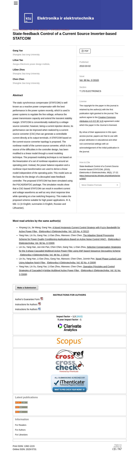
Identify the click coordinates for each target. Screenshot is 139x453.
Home (15, 30)
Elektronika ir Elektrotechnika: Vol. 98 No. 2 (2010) (44, 255)
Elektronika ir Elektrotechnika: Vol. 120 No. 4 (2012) (64, 231)
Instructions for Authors (26, 304)
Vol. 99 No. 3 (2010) (38, 30)
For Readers (20, 425)
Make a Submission (26, 287)
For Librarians (21, 434)
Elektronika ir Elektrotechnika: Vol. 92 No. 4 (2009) (71, 262)
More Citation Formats (92, 185)
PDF (86, 51)
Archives (24, 30)
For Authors (20, 430)
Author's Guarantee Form (27, 299)
